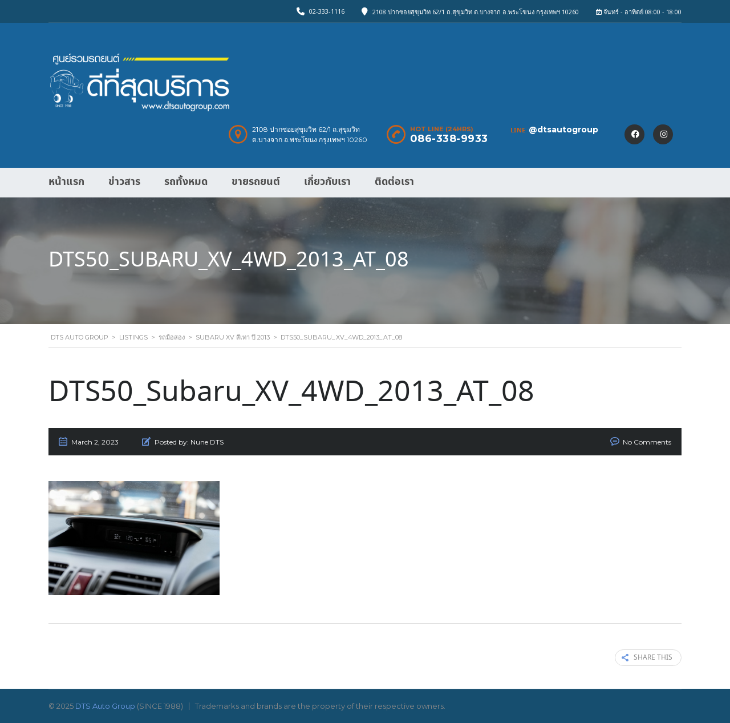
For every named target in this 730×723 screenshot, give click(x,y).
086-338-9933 (449, 138)
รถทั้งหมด (186, 181)
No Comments (647, 442)
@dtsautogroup (563, 129)
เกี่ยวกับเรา (327, 181)
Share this (647, 658)
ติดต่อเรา (394, 181)
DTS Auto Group (105, 705)
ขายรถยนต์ (256, 181)
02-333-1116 (326, 11)
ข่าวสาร (124, 181)
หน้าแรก (66, 181)
